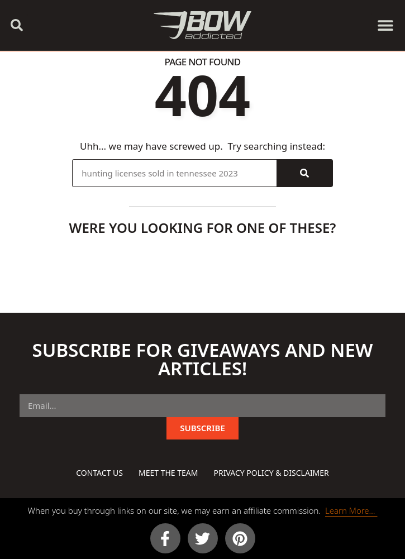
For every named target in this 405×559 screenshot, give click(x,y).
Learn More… (351, 510)
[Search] (304, 173)
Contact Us (99, 472)
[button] (17, 25)
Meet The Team (168, 472)
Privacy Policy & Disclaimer (270, 472)
